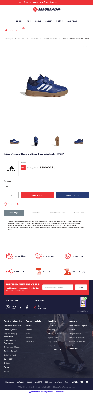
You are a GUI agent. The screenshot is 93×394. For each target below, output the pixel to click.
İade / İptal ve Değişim (78, 326)
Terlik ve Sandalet (11, 352)
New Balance (31, 342)
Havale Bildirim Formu (56, 350)
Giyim (6, 372)
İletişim (72, 330)
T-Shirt (7, 364)
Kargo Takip (52, 342)
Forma (6, 368)
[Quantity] (11, 196)
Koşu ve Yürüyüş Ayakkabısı (10, 335)
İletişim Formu (53, 346)
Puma (28, 334)
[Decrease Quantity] (6, 196)
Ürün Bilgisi (14, 213)
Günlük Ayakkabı (10, 330)
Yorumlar (35, 213)
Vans (28, 346)
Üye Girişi (51, 330)
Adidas (29, 326)
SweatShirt (8, 360)
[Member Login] (12, 30)
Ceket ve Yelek (10, 356)
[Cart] (23, 30)
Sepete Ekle (37, 195)
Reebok (29, 330)
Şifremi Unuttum (54, 334)
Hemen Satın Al (72, 195)
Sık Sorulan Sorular (77, 342)
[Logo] (47, 9)
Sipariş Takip (53, 338)
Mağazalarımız (75, 334)
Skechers (29, 338)
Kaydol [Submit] (81, 287)
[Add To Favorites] (85, 48)
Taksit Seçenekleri (57, 213)
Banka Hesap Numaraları (74, 347)
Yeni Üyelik (52, 326)
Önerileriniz (79, 213)
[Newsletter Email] (57, 287)
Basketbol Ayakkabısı (12, 326)
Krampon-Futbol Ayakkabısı (10, 342)
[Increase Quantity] (16, 196)
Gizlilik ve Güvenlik (77, 338)
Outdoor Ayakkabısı (12, 348)
